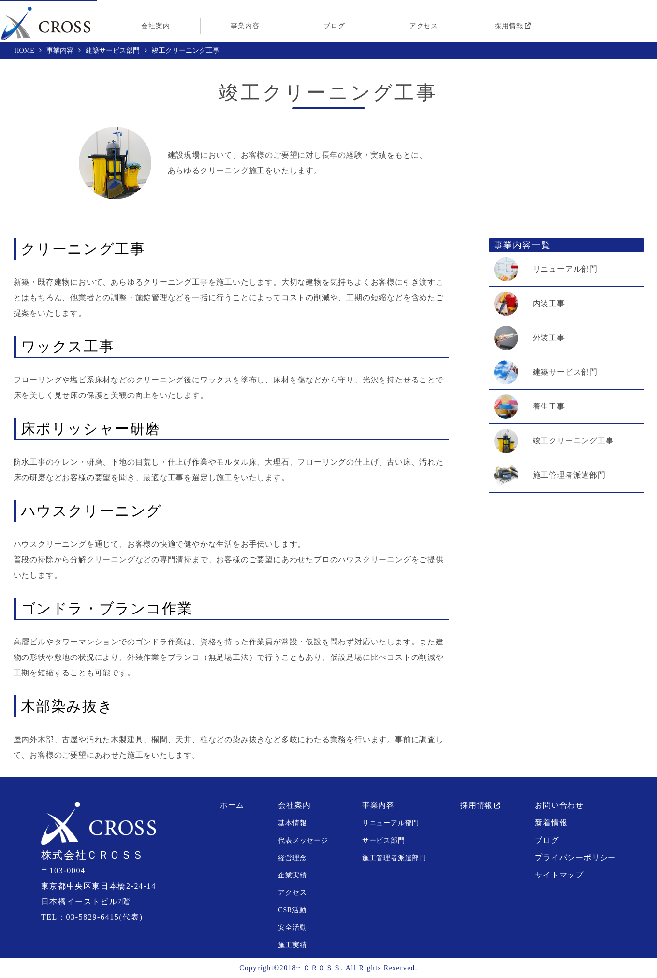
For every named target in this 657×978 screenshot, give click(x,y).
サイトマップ (559, 875)
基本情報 (292, 823)
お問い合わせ (559, 805)
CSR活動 (292, 910)
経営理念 (292, 857)
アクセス (423, 25)
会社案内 (155, 25)
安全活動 (292, 927)
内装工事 (549, 303)
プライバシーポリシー (575, 857)
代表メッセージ (303, 840)
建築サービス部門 (565, 372)
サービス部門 (383, 840)
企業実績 (292, 875)
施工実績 (292, 945)
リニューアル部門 (565, 269)
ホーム (232, 805)
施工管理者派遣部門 (569, 475)
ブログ (334, 25)
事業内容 (245, 25)
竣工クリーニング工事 (573, 441)
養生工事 (549, 406)
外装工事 (549, 338)
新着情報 (551, 822)
